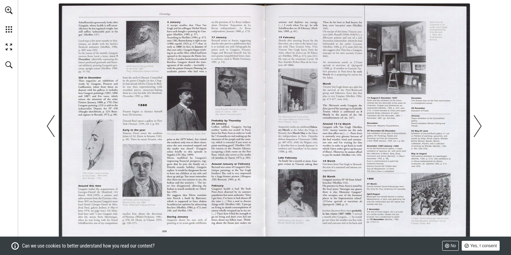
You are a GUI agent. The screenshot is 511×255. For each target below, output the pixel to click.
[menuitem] (9, 19)
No (453, 245)
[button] (9, 10)
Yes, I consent (483, 245)
